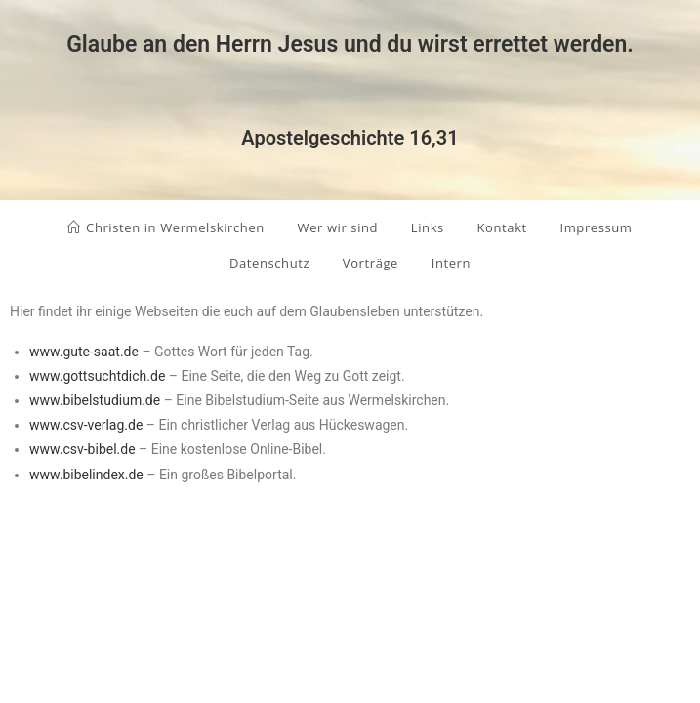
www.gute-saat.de (84, 351)
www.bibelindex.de (86, 474)
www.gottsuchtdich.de (97, 376)
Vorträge (370, 262)
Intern (451, 262)
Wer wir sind (338, 227)
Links (427, 227)
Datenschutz (269, 262)
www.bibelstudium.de (94, 400)
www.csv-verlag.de (86, 425)
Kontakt (502, 227)
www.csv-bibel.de (82, 449)
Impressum (595, 227)
